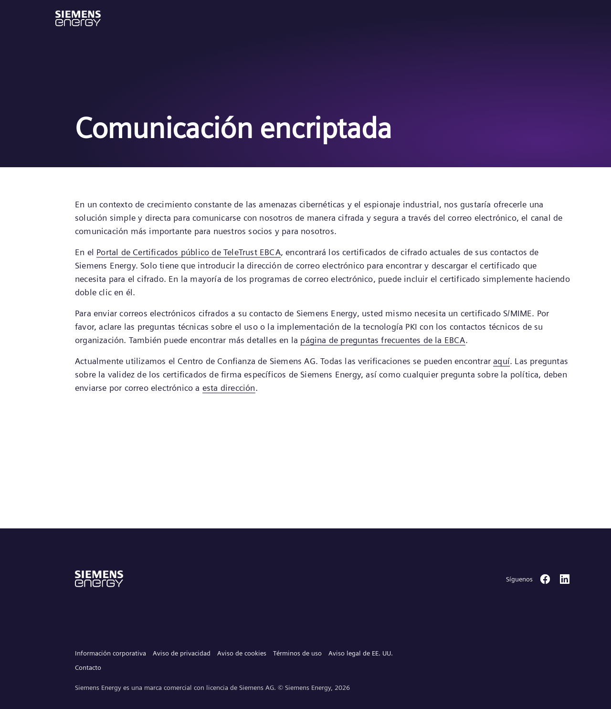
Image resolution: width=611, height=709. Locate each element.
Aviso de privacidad (182, 653)
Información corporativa (110, 653)
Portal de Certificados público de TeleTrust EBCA (188, 252)
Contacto (88, 667)
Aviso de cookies (241, 653)
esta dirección (228, 388)
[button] (78, 18)
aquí (501, 361)
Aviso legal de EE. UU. (360, 653)
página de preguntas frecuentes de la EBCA (382, 340)
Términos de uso (297, 653)
